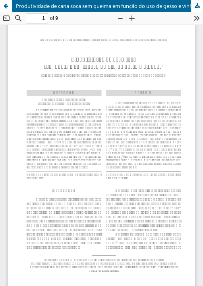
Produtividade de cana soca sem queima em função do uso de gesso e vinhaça (108, 6)
